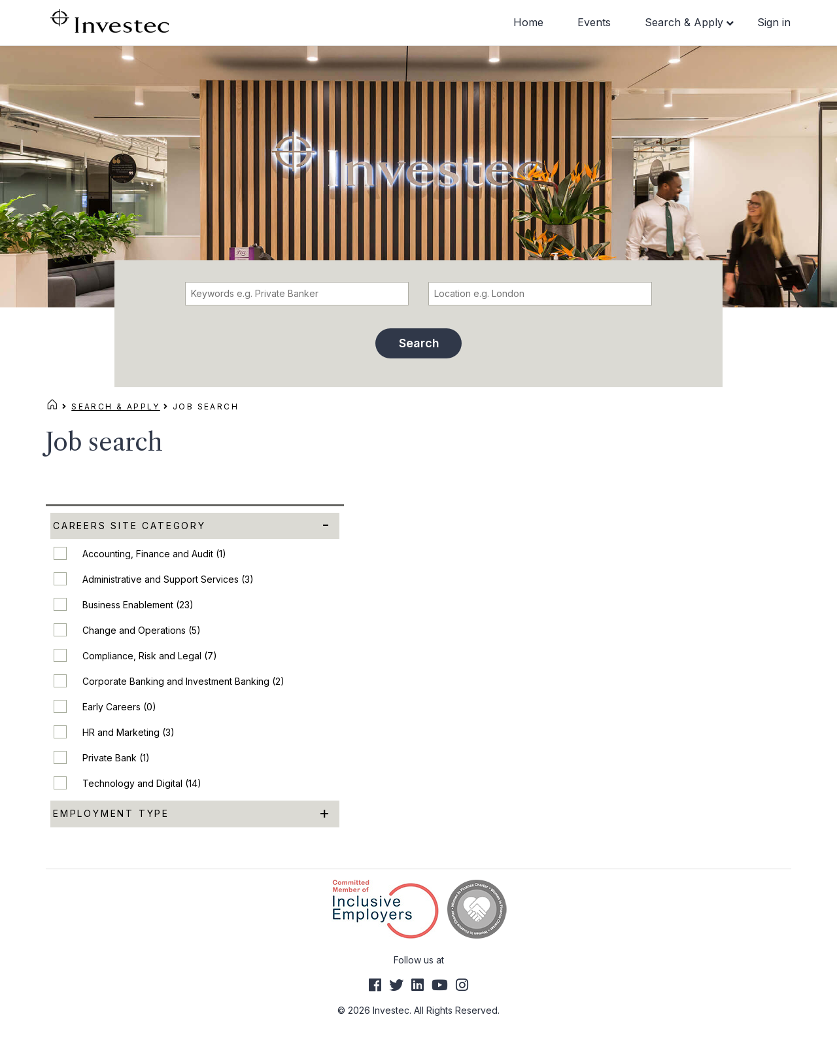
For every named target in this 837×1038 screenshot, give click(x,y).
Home (528, 22)
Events (594, 22)
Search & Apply (684, 22)
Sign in (774, 22)
